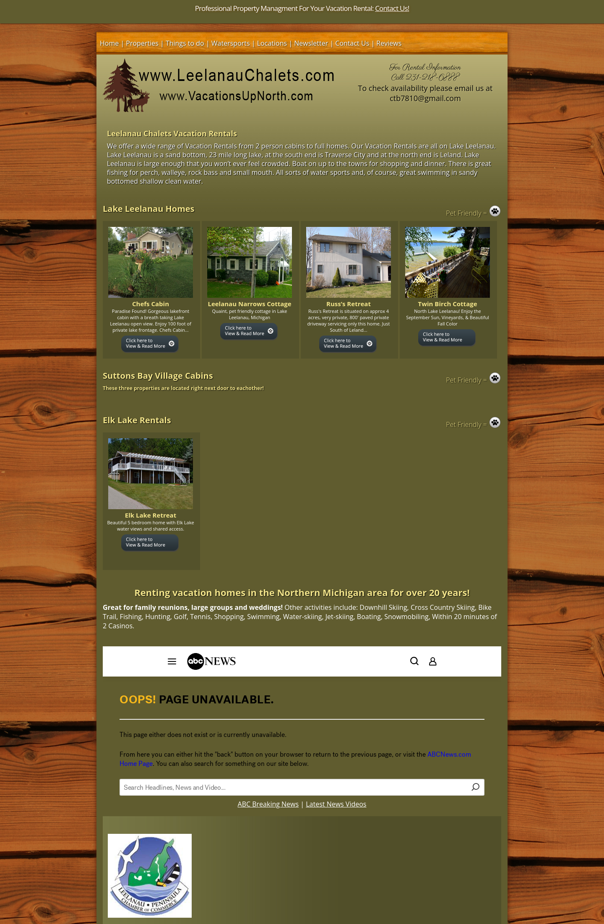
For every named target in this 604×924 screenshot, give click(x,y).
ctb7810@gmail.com (425, 98)
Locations (272, 43)
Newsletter (311, 43)
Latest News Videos (336, 804)
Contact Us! (392, 8)
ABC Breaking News (268, 804)
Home (109, 43)
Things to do (185, 43)
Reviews (388, 43)
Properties (142, 43)
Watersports (230, 43)
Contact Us (352, 43)
